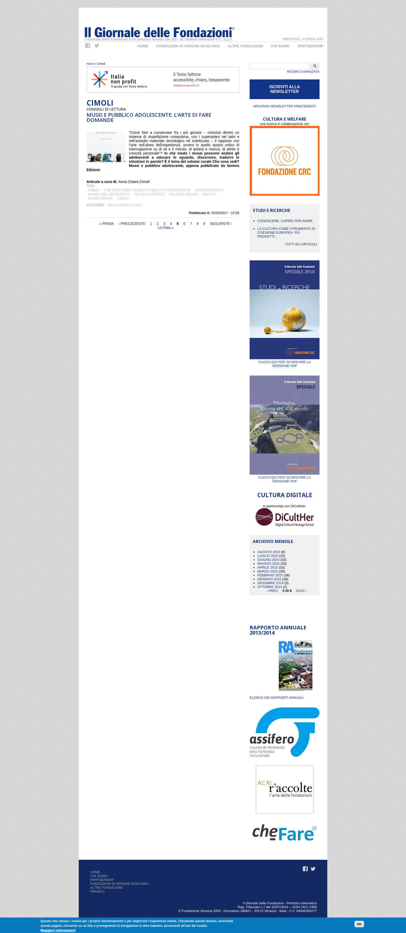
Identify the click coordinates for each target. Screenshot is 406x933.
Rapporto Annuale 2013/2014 (278, 630)
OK (359, 924)
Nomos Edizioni (209, 190)
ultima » (165, 228)
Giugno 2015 (268, 560)
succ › (302, 591)
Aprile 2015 (267, 567)
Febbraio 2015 (270, 575)
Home (142, 46)
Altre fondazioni (245, 46)
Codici (123, 198)
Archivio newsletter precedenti (284, 106)
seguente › (221, 224)
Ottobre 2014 (269, 587)
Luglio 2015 (267, 556)
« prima (106, 224)
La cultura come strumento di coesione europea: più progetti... (286, 232)
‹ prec (272, 591)
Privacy (97, 891)
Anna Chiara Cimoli (125, 205)
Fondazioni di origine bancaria (188, 46)
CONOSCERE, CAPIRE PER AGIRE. (285, 221)
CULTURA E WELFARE (284, 119)
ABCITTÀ (209, 194)
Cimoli (94, 190)
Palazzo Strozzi (149, 194)
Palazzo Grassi (183, 194)
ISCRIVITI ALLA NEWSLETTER (284, 89)
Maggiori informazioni (58, 930)
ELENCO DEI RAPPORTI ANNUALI (276, 698)
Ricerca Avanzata (303, 72)
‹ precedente (131, 224)
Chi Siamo (280, 46)
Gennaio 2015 (269, 579)
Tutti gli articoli (301, 244)
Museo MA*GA (100, 198)
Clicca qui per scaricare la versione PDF (285, 362)
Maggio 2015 (268, 563)
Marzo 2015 (267, 571)
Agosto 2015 (268, 552)
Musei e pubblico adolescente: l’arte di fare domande (148, 117)
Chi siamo (99, 876)
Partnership (310, 46)
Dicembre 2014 (270, 583)
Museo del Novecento (109, 194)
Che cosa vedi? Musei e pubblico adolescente (147, 190)
